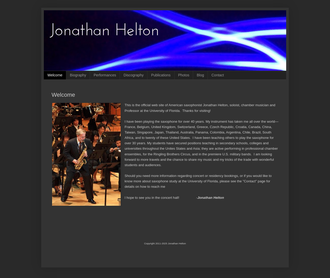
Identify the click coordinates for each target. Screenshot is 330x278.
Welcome (54, 75)
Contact (217, 75)
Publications (161, 75)
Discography (133, 75)
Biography (78, 75)
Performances (105, 75)
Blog (200, 75)
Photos (183, 75)
